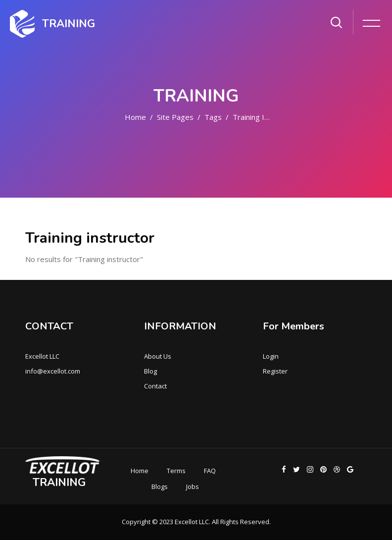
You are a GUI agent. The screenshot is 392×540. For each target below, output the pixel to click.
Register (275, 371)
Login (271, 356)
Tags (213, 117)
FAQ (210, 470)
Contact (155, 385)
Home (135, 117)
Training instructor (264, 117)
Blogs (159, 486)
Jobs (192, 486)
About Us (157, 356)
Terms (176, 470)
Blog (150, 371)
